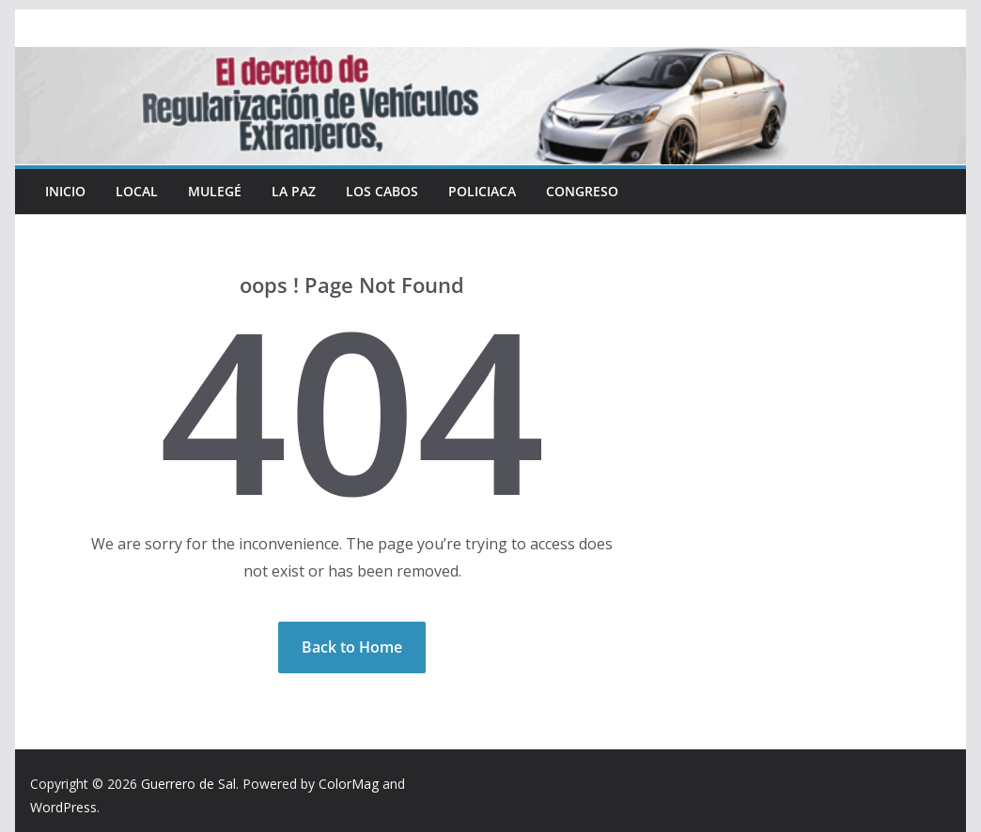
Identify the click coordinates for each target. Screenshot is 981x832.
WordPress (63, 807)
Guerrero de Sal (188, 784)
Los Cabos (382, 191)
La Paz (294, 191)
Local (137, 191)
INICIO (65, 191)
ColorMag (349, 784)
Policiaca (482, 191)
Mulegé (214, 191)
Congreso (582, 191)
